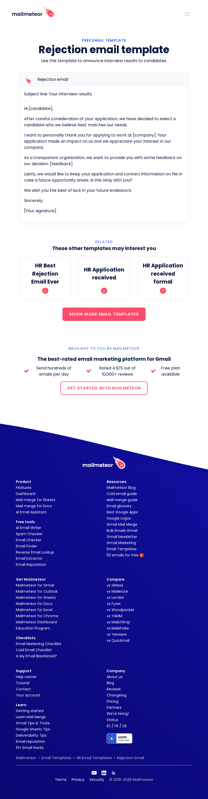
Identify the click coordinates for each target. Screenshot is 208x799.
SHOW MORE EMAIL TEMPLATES (104, 314)
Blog (110, 682)
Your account (28, 695)
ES (109, 725)
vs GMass (115, 585)
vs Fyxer (114, 603)
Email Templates (122, 549)
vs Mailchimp (118, 622)
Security (97, 779)
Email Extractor (29, 558)
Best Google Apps (122, 512)
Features (23, 487)
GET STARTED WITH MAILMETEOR (104, 388)
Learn (21, 704)
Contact (23, 689)
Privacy (78, 779)
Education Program (33, 628)
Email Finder (26, 546)
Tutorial (22, 682)
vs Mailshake (118, 628)
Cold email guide (122, 493)
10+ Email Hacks (29, 747)
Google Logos (119, 518)
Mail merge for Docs (34, 506)
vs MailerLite (117, 591)
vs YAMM (114, 615)
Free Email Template (104, 40)
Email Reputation (31, 564)
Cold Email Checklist (34, 649)
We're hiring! (118, 713)
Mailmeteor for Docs (34, 603)
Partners (114, 707)
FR (116, 725)
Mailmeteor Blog (121, 487)
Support (23, 670)
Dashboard (25, 493)
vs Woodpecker (120, 609)
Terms (61, 779)
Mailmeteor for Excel (34, 609)
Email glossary (119, 506)
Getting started (29, 710)
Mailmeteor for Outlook (37, 591)
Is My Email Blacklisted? (36, 656)
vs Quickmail (118, 640)
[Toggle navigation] (187, 13)
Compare (116, 579)
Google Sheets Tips (33, 729)
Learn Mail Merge (31, 716)
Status (112, 719)
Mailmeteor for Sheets (36, 597)
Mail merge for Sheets (35, 499)
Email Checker (28, 540)
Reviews (114, 689)
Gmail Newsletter (122, 536)
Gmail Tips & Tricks (33, 723)
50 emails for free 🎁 (125, 555)
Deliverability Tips (31, 735)
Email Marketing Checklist (38, 643)
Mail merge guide (122, 499)
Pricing (112, 701)
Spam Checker (29, 533)
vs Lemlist (115, 597)
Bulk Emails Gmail (122, 530)
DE (125, 725)
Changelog (116, 695)
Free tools (25, 521)
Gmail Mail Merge (122, 524)
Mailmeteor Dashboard (36, 622)
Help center (26, 676)
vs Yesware (117, 634)
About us (115, 676)
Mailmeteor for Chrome (37, 615)
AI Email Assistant (31, 512)
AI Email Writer (28, 527)
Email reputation (30, 741)
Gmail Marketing (121, 542)
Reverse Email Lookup (35, 552)
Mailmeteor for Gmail (35, 585)
